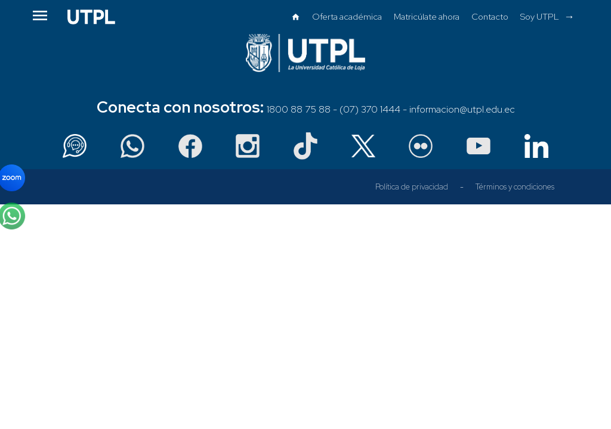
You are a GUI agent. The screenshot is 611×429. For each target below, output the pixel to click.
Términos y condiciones (515, 186)
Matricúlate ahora (426, 16)
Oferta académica (347, 16)
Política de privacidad (411, 186)
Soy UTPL (539, 16)
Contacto (489, 16)
